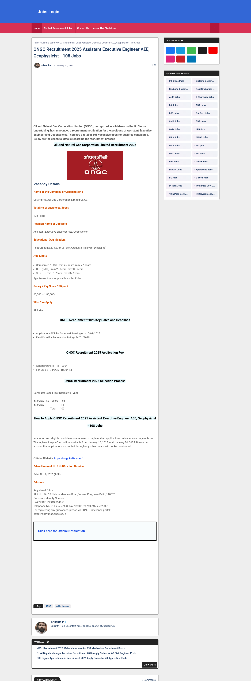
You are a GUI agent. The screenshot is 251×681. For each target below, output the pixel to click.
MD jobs (200, 145)
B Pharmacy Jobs (205, 97)
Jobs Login (48, 11)
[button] (214, 28)
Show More (149, 664)
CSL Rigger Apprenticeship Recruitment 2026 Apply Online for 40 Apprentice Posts (82, 658)
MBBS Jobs (202, 137)
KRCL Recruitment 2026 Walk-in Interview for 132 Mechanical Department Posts (81, 648)
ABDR (48, 606)
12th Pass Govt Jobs (179, 194)
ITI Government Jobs (206, 194)
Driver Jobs (201, 161)
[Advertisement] (96, 97)
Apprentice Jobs (204, 169)
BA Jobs (173, 105)
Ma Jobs (200, 153)
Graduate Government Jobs (180, 89)
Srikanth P (57, 622)
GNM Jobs (174, 129)
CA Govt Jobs (203, 113)
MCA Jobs (174, 145)
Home (37, 28)
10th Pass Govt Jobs (206, 185)
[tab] (37, 28)
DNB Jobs (201, 121)
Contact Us (83, 28)
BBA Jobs (201, 105)
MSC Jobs (174, 153)
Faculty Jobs (175, 169)
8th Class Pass (176, 81)
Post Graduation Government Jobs (207, 89)
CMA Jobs (174, 121)
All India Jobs (48, 42)
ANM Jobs (174, 97)
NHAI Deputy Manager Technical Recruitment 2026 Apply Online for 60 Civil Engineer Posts (86, 653)
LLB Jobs (200, 129)
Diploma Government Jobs (207, 81)
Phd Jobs (174, 161)
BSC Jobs (174, 113)
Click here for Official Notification (61, 531)
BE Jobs (173, 177)
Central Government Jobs (58, 28)
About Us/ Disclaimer (104, 28)
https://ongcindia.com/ (68, 458)
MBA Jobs (174, 137)
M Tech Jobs (175, 185)
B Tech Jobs (202, 177)
